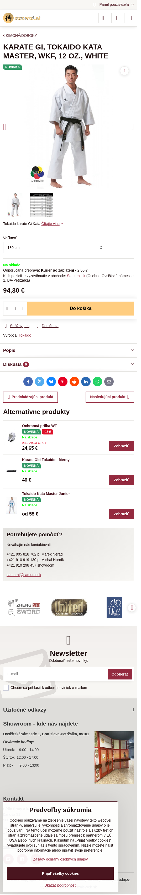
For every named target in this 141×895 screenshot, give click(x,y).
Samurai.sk (76, 276)
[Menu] (130, 18)
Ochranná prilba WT (39, 426)
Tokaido (25, 335)
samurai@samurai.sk (24, 575)
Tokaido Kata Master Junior (46, 494)
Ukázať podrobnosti (60, 885)
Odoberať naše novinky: (68, 660)
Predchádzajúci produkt (30, 397)
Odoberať (120, 674)
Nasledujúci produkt (109, 397)
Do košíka (81, 308)
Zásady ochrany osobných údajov (60, 859)
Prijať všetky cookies (60, 873)
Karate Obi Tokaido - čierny (46, 460)
